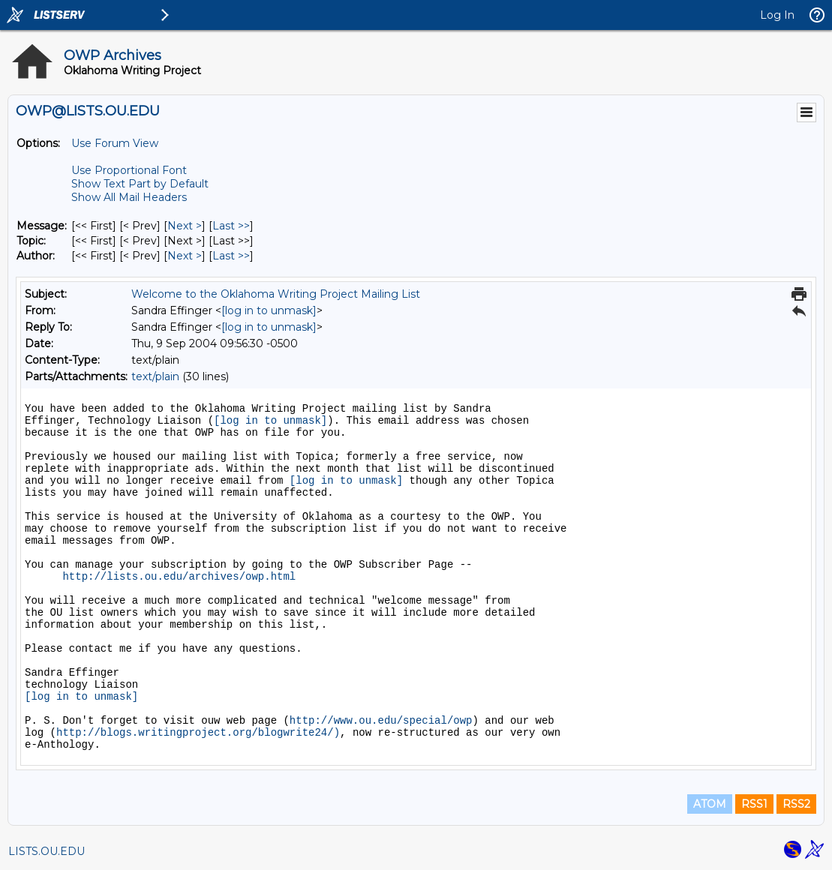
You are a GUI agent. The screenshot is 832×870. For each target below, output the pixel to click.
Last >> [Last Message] (231, 225)
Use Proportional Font (129, 170)
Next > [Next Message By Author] (184, 255)
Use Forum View (114, 143)
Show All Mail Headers (129, 197)
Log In (777, 15)
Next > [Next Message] (184, 225)
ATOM (709, 804)
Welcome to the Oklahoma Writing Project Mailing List (275, 294)
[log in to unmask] (269, 310)
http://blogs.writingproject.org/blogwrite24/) (198, 733)
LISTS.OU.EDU (46, 851)
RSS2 (796, 804)
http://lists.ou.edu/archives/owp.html (179, 577)
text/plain (155, 376)
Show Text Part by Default (140, 183)
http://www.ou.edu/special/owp (381, 721)
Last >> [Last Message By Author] (231, 255)
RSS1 (754, 804)
